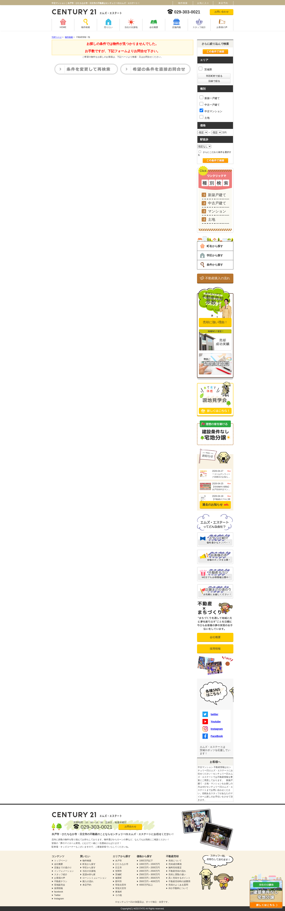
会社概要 (153, 27)
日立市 (118, 867)
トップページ (60, 860)
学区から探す (215, 255)
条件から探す (215, 264)
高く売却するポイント (179, 878)
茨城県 (205, 69)
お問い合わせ (221, 11)
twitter (210, 714)
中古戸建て (217, 203)
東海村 (118, 891)
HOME (63, 27)
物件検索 (85, 27)
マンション (217, 211)
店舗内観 (176, 27)
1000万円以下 (146, 860)
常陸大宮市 (120, 888)
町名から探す (215, 246)
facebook (58, 891)
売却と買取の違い (177, 874)
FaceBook (212, 736)
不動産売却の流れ (177, 871)
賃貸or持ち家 (89, 874)
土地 (205, 117)
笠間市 (118, 871)
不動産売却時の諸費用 (179, 881)
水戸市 (118, 860)
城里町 (118, 878)
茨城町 (118, 874)
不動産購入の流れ (217, 278)
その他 (118, 895)
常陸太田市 (120, 885)
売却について (175, 860)
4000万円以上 (146, 885)
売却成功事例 (175, 864)
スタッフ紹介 (199, 27)
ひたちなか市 (121, 864)
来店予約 (87, 885)
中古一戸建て (210, 104)
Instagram (212, 729)
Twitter (57, 895)
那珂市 (118, 881)
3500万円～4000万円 (149, 881)
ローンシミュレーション (95, 878)
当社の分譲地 (131, 27)
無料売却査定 (175, 867)
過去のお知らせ (212, 504)
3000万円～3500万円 (149, 878)
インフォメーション (64, 871)
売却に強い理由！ (215, 322)
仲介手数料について (178, 888)
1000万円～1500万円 (149, 864)
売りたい (108, 27)
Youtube (211, 721)
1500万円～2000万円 (149, 867)
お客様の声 (221, 27)
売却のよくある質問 (178, 885)
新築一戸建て (210, 97)
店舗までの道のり (63, 867)
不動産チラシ (60, 881)
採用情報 (215, 648)
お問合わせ (130, 826)
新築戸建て (217, 195)
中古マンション (211, 111)
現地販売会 (59, 885)
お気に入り (203, 3)
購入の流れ (88, 881)
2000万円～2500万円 (149, 871)
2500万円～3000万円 (149, 874)
